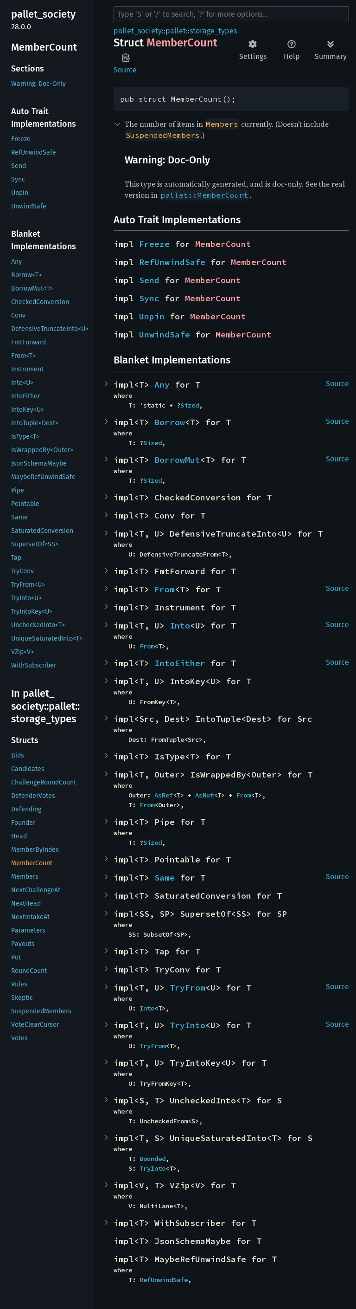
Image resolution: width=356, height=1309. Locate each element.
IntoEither (179, 663)
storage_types (213, 30)
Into (180, 625)
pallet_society (138, 30)
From (164, 589)
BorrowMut (177, 459)
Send (149, 280)
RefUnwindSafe (172, 262)
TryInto (187, 1025)
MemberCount (223, 244)
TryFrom (187, 987)
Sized (189, 405)
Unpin (152, 316)
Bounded (152, 1158)
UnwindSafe (164, 334)
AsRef (163, 795)
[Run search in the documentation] (231, 14)
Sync (149, 298)
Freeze (154, 244)
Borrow (169, 422)
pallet (175, 30)
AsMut (204, 795)
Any (162, 384)
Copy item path (126, 57)
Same (164, 877)
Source (125, 69)
